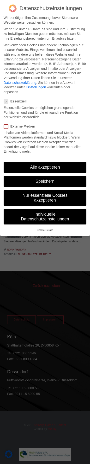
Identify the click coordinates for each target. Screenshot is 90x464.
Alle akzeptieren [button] (45, 167)
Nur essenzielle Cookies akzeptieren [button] (45, 198)
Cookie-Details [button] (45, 230)
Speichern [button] (45, 181)
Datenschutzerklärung (20, 83)
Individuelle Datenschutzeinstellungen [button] (45, 216)
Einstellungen (36, 87)
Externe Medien (21, 126)
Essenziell (17, 101)
